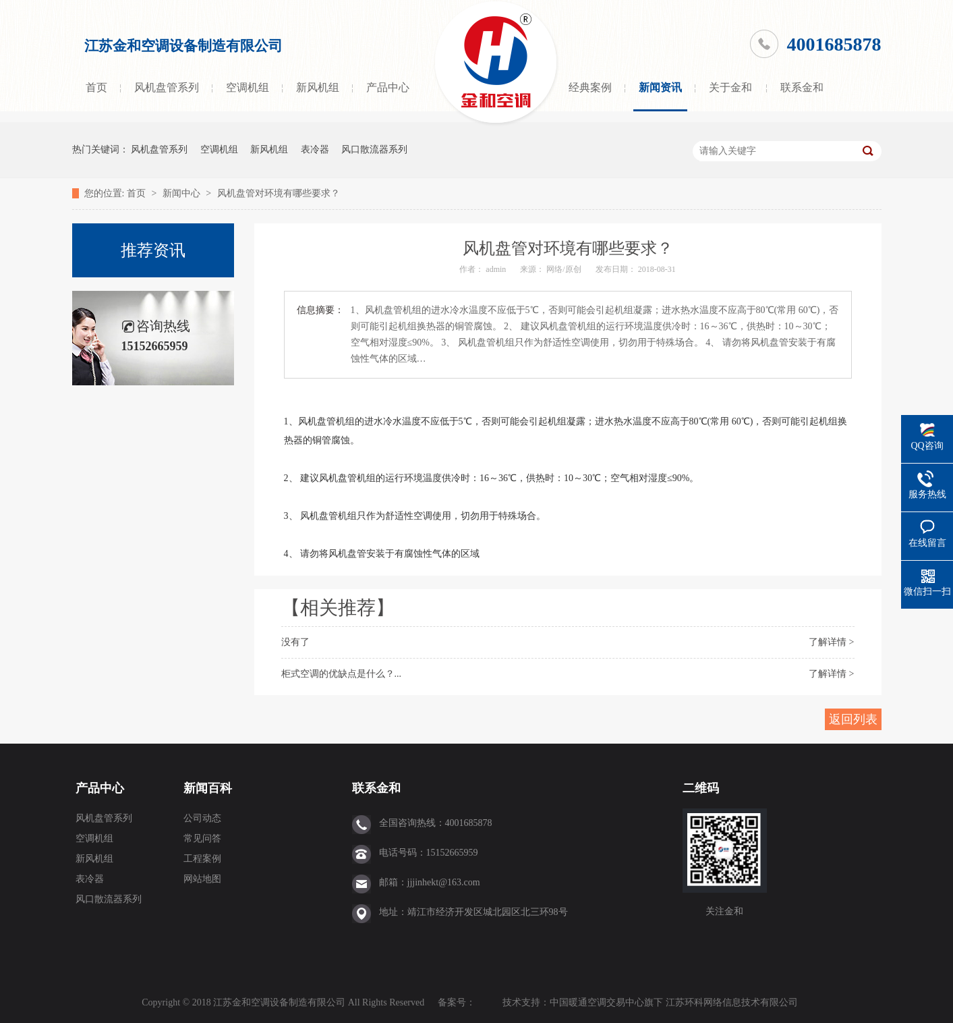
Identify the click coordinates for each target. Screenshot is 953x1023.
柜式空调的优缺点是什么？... (341, 674)
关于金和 (730, 87)
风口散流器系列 (374, 149)
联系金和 (802, 87)
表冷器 (315, 149)
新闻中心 (183, 193)
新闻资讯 (660, 87)
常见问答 (202, 838)
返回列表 (853, 719)
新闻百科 (207, 788)
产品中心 (387, 87)
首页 (96, 87)
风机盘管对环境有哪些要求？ (278, 193)
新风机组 (317, 87)
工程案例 (202, 859)
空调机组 (247, 87)
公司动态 (202, 818)
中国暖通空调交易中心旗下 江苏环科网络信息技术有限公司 (674, 1002)
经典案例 (590, 87)
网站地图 (202, 879)
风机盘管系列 (166, 87)
